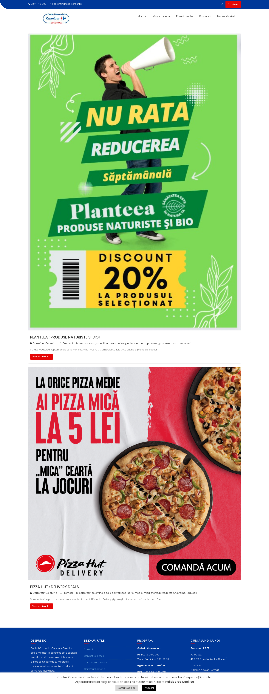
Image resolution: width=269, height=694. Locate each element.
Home (142, 16)
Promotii (205, 16)
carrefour (89, 343)
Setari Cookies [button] (126, 688)
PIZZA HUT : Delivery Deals (54, 586)
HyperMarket (226, 16)
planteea (152, 343)
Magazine (160, 16)
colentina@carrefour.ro (66, 4)
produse (164, 343)
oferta (142, 343)
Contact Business (94, 660)
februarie (128, 593)
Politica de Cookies (179, 682)
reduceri (185, 343)
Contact (233, 4)
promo (175, 343)
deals (112, 343)
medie (139, 593)
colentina (102, 343)
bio (81, 343)
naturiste (132, 343)
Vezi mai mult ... (41, 356)
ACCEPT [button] (149, 688)
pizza (162, 593)
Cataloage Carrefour (95, 667)
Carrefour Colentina (43, 343)
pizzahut (171, 593)
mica (147, 593)
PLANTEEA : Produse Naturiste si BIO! (65, 337)
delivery (121, 343)
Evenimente (184, 16)
